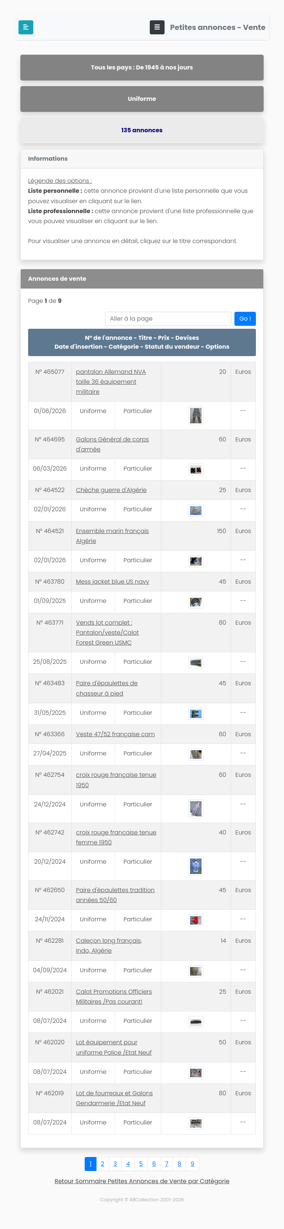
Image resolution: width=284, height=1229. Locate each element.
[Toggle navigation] (157, 27)
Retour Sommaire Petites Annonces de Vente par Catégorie (142, 1181)
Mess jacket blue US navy (112, 581)
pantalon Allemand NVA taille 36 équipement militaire (111, 382)
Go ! (245, 318)
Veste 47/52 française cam (115, 734)
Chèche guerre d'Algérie (111, 490)
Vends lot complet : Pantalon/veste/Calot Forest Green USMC (107, 632)
